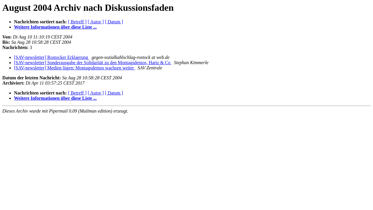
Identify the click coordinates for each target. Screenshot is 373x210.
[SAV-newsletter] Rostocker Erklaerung (51, 57)
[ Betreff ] (77, 21)
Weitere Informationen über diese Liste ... (55, 26)
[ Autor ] (96, 21)
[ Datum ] (114, 21)
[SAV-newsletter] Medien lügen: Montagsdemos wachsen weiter (74, 67)
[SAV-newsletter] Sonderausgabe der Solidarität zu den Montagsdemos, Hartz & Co (93, 62)
